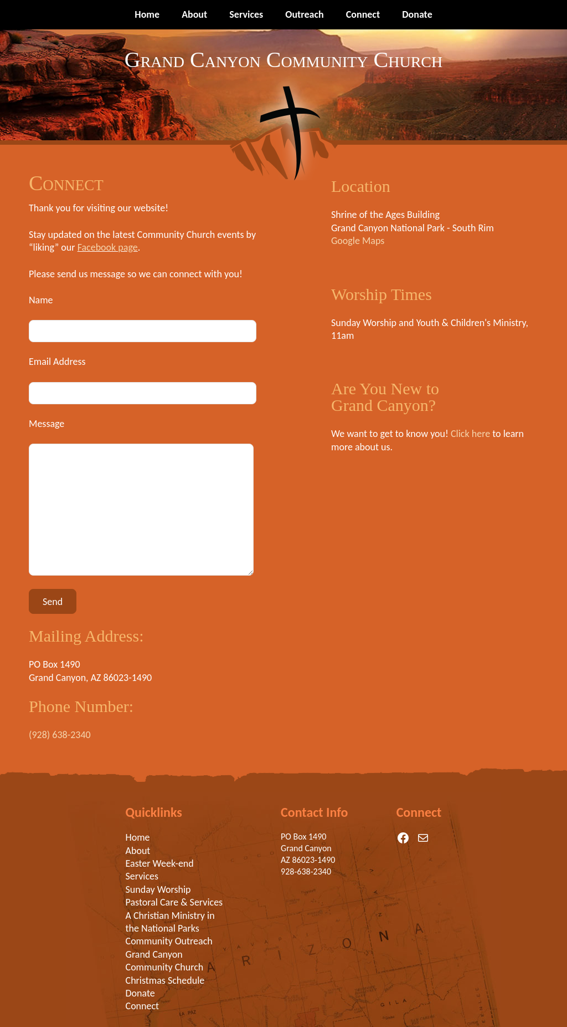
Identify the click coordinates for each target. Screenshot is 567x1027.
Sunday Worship (158, 889)
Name (41, 300)
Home (147, 14)
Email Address (57, 361)
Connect (363, 14)
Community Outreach (169, 941)
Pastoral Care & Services (174, 902)
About (194, 14)
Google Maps (357, 241)
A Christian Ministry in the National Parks (170, 921)
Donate (417, 14)
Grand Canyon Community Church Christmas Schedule (165, 967)
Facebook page (108, 247)
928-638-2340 (306, 871)
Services (246, 14)
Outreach (304, 14)
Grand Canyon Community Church (283, 59)
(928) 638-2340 (60, 735)
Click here (470, 434)
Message (46, 424)
